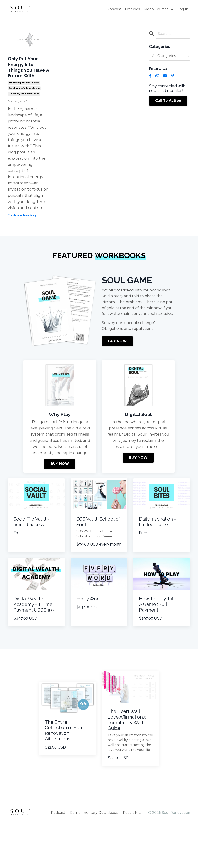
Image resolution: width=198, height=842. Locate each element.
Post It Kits (132, 832)
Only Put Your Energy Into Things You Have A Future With (27, 73)
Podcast (114, 9)
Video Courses (158, 9)
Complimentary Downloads (94, 832)
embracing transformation (24, 95)
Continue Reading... (23, 227)
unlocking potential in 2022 (24, 106)
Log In (183, 9)
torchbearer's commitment (24, 100)
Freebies (132, 9)
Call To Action (168, 101)
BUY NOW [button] (117, 361)
